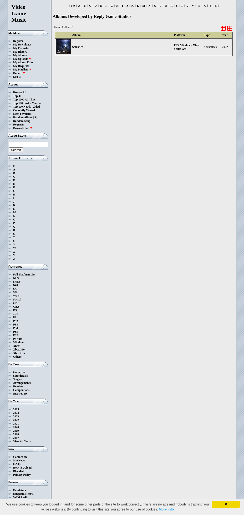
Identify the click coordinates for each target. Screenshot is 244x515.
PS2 (15, 321)
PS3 (15, 324)
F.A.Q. (17, 464)
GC (15, 288)
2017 (16, 438)
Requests (18, 124)
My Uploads (22, 58)
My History (20, 51)
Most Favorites (22, 113)
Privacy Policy (22, 474)
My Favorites (21, 48)
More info (166, 509)
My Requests (21, 66)
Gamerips (19, 372)
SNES (16, 281)
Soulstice (77, 47)
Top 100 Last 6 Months (27, 103)
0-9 (73, 5)
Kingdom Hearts (23, 493)
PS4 (15, 328)
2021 (16, 423)
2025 (16, 409)
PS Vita (17, 338)
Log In (17, 76)
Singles (17, 379)
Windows (19, 342)
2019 (16, 430)
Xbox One (19, 353)
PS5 (15, 331)
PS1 (15, 317)
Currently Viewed (24, 110)
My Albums (20, 55)
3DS (15, 313)
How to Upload (22, 467)
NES (16, 278)
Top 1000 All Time (24, 99)
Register (18, 41)
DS (15, 310)
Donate (19, 73)
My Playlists (22, 69)
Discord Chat (23, 128)
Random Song (21, 121)
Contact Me (20, 457)
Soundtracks (21, 375)
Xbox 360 (19, 349)
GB (15, 303)
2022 (16, 420)
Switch (17, 299)
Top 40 (17, 96)
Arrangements (22, 383)
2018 (16, 434)
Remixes (18, 386)
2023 (16, 416)
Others (17, 356)
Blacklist (18, 471)
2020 (16, 427)
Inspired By (20, 393)
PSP (15, 335)
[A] (35, 117)
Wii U (16, 296)
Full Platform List (24, 274)
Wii (15, 292)
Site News (19, 460)
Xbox (16, 346)
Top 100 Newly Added (26, 106)
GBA (16, 306)
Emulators (19, 490)
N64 (15, 285)
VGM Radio (20, 497)
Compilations (21, 390)
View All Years (22, 441)
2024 (16, 413)
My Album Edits (23, 62)
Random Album (23, 117)
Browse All (19, 92)
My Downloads (22, 44)
